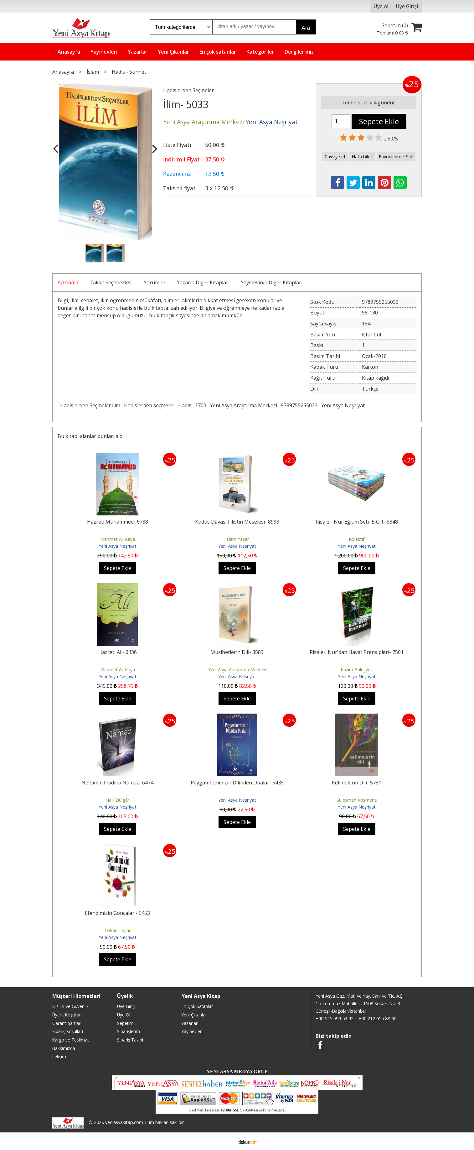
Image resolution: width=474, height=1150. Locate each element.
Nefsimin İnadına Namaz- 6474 (117, 782)
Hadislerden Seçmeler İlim (90, 405)
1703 (200, 405)
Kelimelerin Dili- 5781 (356, 782)
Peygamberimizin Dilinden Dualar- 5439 (237, 782)
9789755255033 (299, 405)
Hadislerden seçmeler (149, 405)
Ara (305, 28)
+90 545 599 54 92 (334, 1018)
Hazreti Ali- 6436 (117, 652)
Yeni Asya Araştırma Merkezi (243, 405)
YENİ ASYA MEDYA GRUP (237, 1071)
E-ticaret (227, 1141)
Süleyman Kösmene (357, 800)
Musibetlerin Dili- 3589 (237, 652)
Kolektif (356, 539)
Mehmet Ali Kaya (117, 539)
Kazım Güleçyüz (357, 670)
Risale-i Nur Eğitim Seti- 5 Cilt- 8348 (357, 521)
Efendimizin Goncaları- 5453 (117, 913)
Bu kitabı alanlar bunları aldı (91, 436)
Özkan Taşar (118, 930)
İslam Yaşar (237, 539)
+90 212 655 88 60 (377, 1018)
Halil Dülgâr (117, 800)
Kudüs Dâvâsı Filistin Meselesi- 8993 (237, 521)
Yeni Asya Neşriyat (343, 405)
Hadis (184, 405)
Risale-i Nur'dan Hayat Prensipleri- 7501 (357, 652)
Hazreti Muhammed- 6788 (117, 521)
